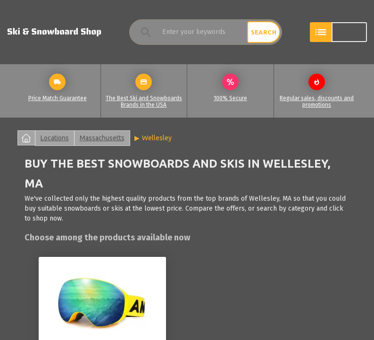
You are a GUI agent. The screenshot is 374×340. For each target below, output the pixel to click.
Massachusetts (102, 138)
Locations (55, 138)
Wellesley (157, 138)
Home (26, 137)
